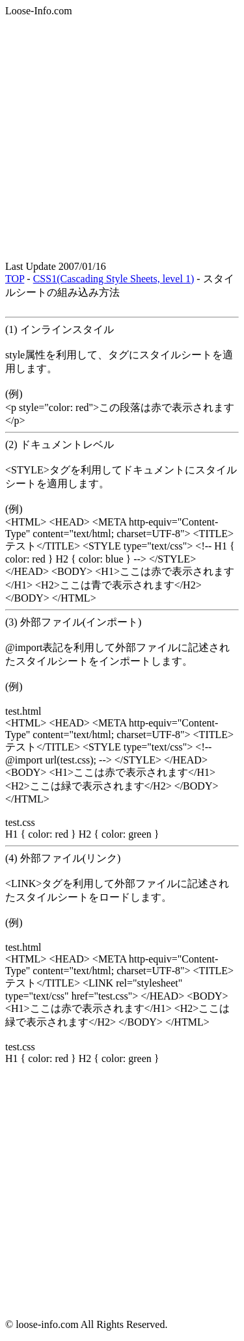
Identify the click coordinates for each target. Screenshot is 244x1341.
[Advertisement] (122, 139)
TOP (14, 278)
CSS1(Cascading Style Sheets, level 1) (114, 278)
